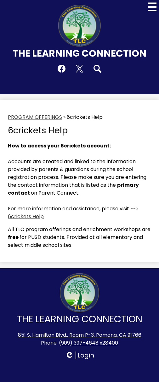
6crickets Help (26, 216)
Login (79, 355)
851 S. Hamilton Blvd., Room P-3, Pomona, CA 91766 (79, 335)
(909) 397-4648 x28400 (88, 342)
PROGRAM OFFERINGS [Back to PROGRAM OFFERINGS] (35, 117)
